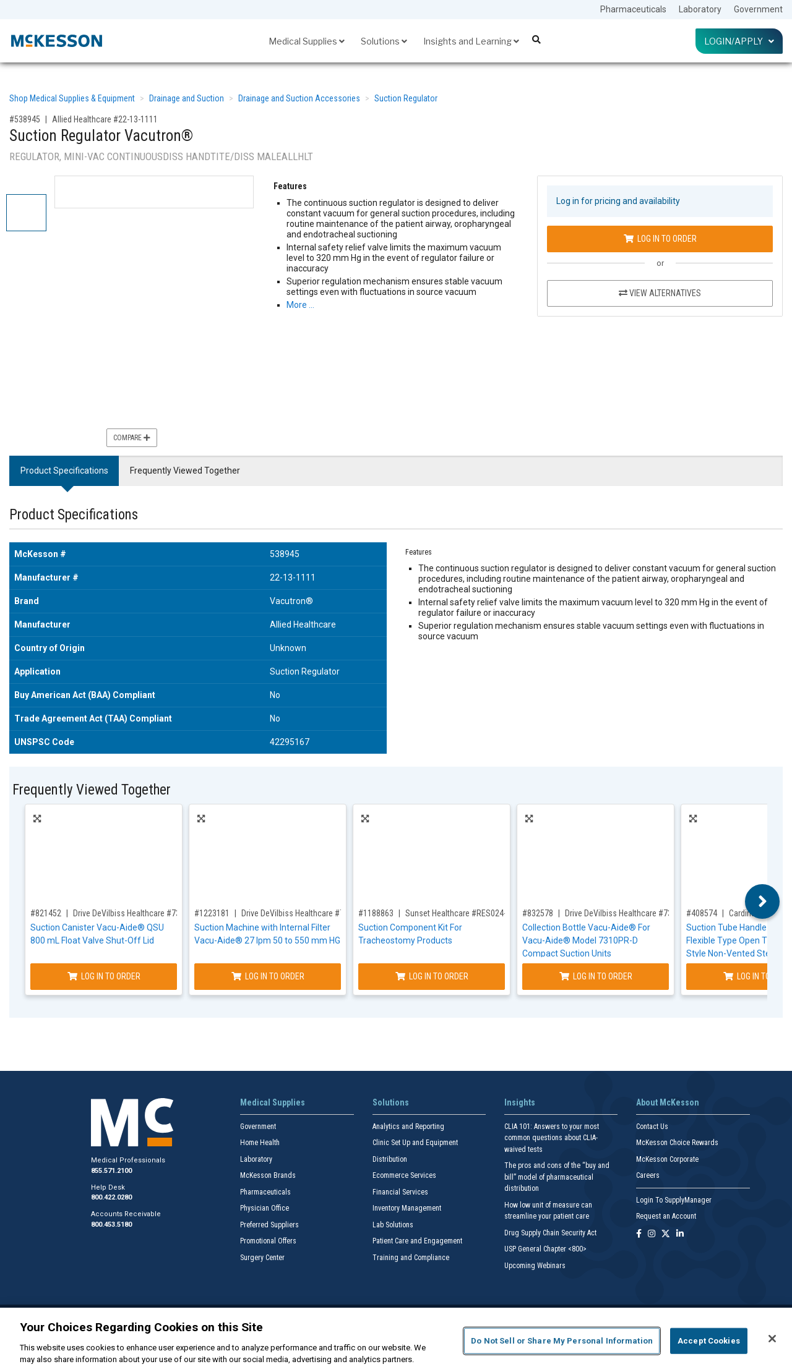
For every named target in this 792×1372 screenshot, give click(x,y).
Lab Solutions (392, 1225)
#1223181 (212, 913)
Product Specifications (64, 470)
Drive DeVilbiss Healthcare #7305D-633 (141, 913)
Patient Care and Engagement (417, 1241)
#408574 (701, 913)
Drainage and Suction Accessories (299, 98)
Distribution (389, 1159)
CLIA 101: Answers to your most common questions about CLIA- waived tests (551, 1138)
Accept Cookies (709, 1340)
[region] (396, 1340)
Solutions (384, 41)
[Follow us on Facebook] (639, 1234)
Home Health (260, 1142)
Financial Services (400, 1192)
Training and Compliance (410, 1257)
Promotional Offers (268, 1241)
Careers (648, 1175)
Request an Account (666, 1216)
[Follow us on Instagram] (651, 1234)
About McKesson (667, 1102)
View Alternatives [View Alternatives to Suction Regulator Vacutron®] (660, 293)
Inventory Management (406, 1208)
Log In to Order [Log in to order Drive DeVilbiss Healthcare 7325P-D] (267, 976)
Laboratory (700, 9)
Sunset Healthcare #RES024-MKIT (464, 913)
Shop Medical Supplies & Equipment (72, 98)
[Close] (772, 1338)
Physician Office (264, 1208)
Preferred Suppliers (269, 1225)
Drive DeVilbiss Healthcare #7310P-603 (633, 913)
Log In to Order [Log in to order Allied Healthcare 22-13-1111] (660, 239)
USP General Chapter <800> (545, 1249)
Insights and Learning (471, 41)
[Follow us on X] (665, 1234)
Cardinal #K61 (753, 913)
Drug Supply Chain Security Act (550, 1233)
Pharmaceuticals (633, 9)
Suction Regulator (405, 98)
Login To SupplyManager (674, 1200)
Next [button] (762, 901)
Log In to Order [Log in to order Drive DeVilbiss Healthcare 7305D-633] (103, 976)
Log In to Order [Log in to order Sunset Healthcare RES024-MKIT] (431, 976)
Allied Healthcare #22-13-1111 (105, 119)
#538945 (24, 119)
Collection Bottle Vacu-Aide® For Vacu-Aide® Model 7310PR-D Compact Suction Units (586, 940)
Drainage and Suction (186, 98)
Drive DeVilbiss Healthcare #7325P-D (305, 913)
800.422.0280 (111, 1197)
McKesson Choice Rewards (677, 1142)
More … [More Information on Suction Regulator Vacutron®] (300, 305)
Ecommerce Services (404, 1175)
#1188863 (376, 913)
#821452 (45, 913)
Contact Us (652, 1126)
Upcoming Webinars (535, 1265)
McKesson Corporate (667, 1159)
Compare (131, 437)
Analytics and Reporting (408, 1126)
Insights (519, 1102)
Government (758, 9)
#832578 (537, 913)
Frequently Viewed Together (185, 470)
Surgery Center (262, 1257)
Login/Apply (739, 41)
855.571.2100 (111, 1171)
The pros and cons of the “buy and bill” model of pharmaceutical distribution (556, 1177)
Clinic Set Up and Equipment (415, 1142)
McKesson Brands (268, 1175)
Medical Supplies (307, 41)
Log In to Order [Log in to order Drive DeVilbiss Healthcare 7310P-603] (595, 976)
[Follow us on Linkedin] (680, 1234)
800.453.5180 (111, 1225)
